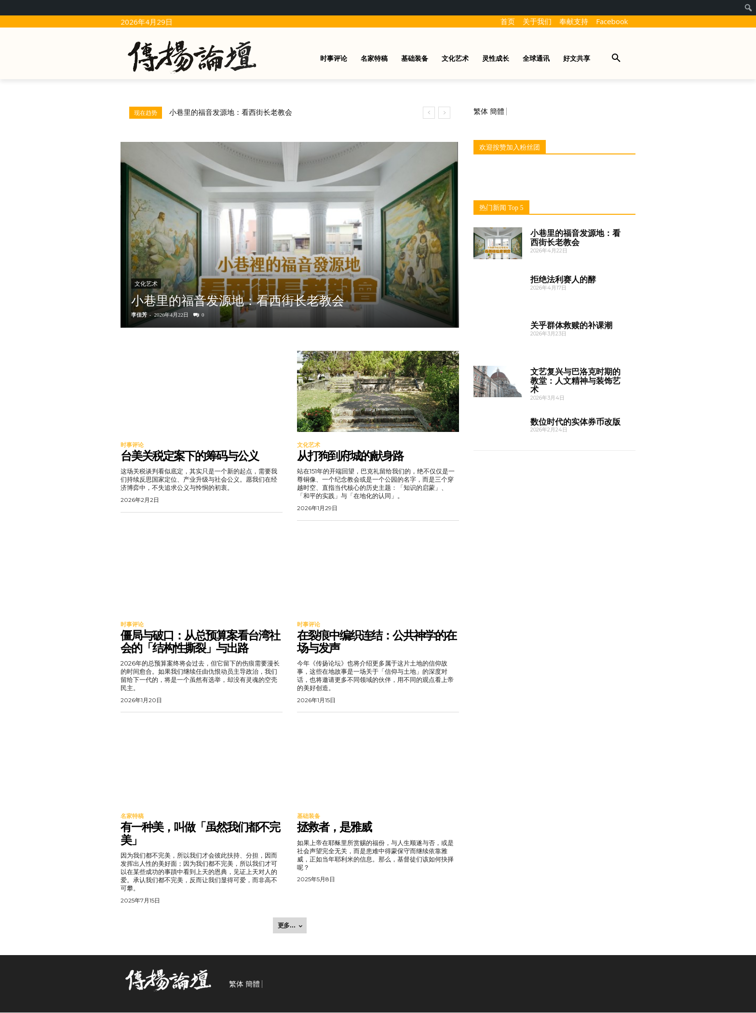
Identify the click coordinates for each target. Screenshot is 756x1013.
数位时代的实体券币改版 (575, 422)
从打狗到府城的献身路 (350, 456)
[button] (616, 58)
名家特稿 (132, 816)
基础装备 (308, 816)
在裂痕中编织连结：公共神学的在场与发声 (376, 641)
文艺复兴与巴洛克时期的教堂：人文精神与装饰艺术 (575, 380)
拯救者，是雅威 (334, 828)
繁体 (480, 111)
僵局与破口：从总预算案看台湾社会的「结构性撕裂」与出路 (200, 641)
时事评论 (132, 445)
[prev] (429, 113)
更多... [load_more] (290, 926)
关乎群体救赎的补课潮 (571, 325)
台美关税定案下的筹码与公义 (189, 456)
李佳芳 (139, 315)
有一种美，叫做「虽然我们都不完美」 (200, 834)
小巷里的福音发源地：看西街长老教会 (230, 112)
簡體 (497, 111)
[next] (444, 113)
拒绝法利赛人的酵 (563, 279)
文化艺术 (146, 283)
